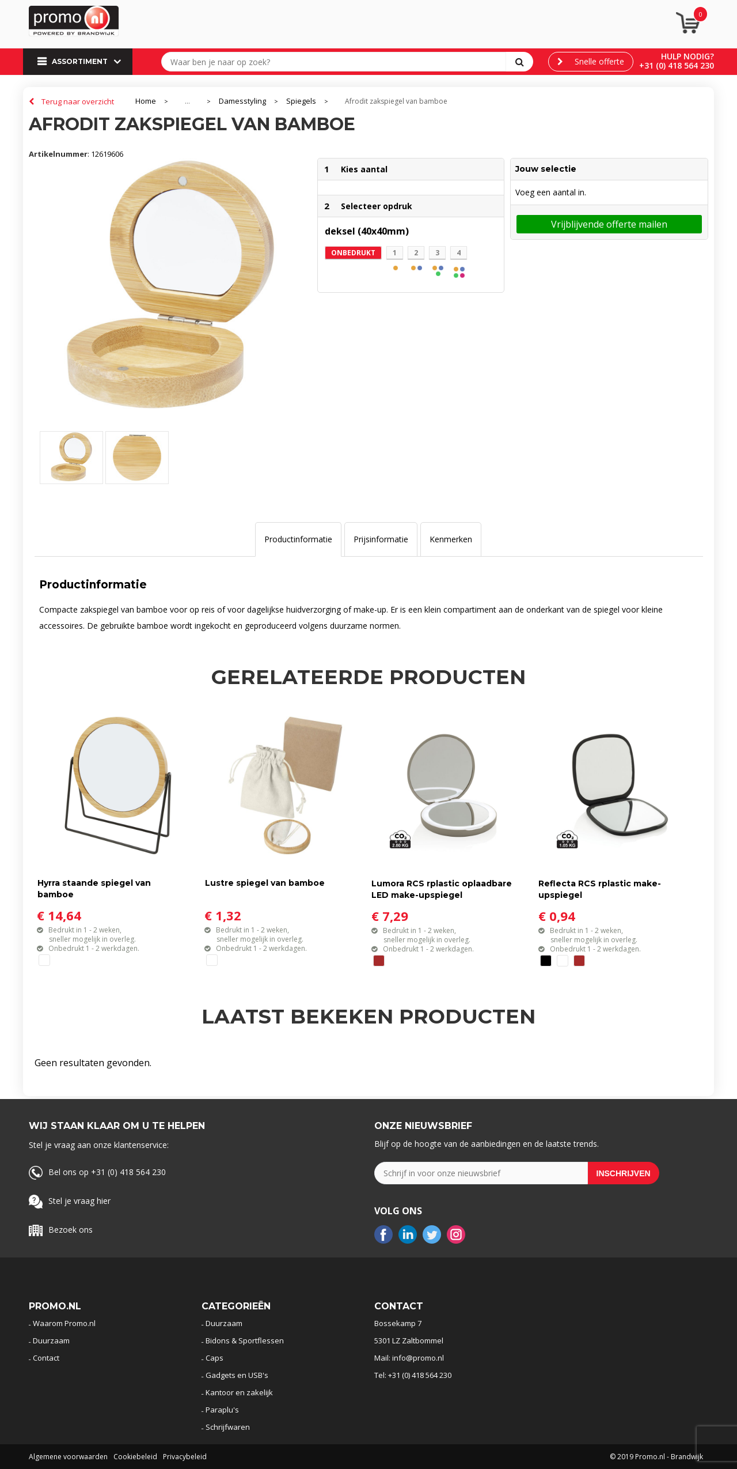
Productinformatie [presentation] (298, 539)
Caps (214, 1358)
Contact (46, 1358)
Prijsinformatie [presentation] (381, 539)
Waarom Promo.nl (64, 1323)
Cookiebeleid (135, 1457)
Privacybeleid (185, 1457)
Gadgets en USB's (237, 1375)
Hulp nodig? (687, 56)
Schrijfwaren (228, 1427)
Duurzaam (51, 1340)
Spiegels (301, 101)
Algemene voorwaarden (68, 1457)
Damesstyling (242, 101)
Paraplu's (222, 1409)
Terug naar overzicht (77, 101)
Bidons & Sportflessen (245, 1340)
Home (145, 101)
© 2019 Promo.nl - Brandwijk (656, 1457)
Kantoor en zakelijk (239, 1392)
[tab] (298, 539)
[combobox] (336, 61)
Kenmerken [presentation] (451, 539)
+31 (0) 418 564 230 (676, 65)
